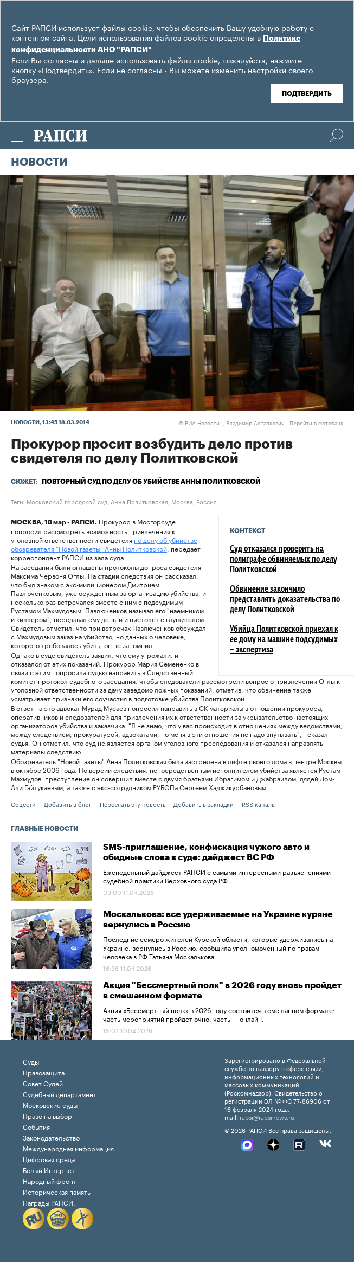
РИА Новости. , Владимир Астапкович (231, 422)
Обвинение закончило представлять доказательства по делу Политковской (285, 599)
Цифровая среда (49, 1159)
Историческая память (57, 1191)
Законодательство (51, 1137)
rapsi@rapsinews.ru (267, 1117)
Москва (182, 501)
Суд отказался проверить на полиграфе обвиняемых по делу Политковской (283, 559)
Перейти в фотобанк (316, 422)
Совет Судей (43, 1083)
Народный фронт (49, 1180)
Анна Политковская (139, 501)
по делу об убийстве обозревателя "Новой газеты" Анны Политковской (104, 543)
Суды (31, 1061)
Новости (39, 162)
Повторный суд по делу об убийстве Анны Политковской (151, 481)
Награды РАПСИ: (49, 1202)
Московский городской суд (67, 501)
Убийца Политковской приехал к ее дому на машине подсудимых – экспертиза (284, 640)
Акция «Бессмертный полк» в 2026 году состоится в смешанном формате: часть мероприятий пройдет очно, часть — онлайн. (219, 1013)
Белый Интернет (49, 1169)
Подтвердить (307, 94)
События (36, 1126)
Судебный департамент (59, 1093)
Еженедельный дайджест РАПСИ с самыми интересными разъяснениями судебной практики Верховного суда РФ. (217, 875)
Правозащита (44, 1072)
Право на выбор (47, 1115)
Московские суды (50, 1104)
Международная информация (68, 1148)
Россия (206, 501)
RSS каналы (259, 804)
